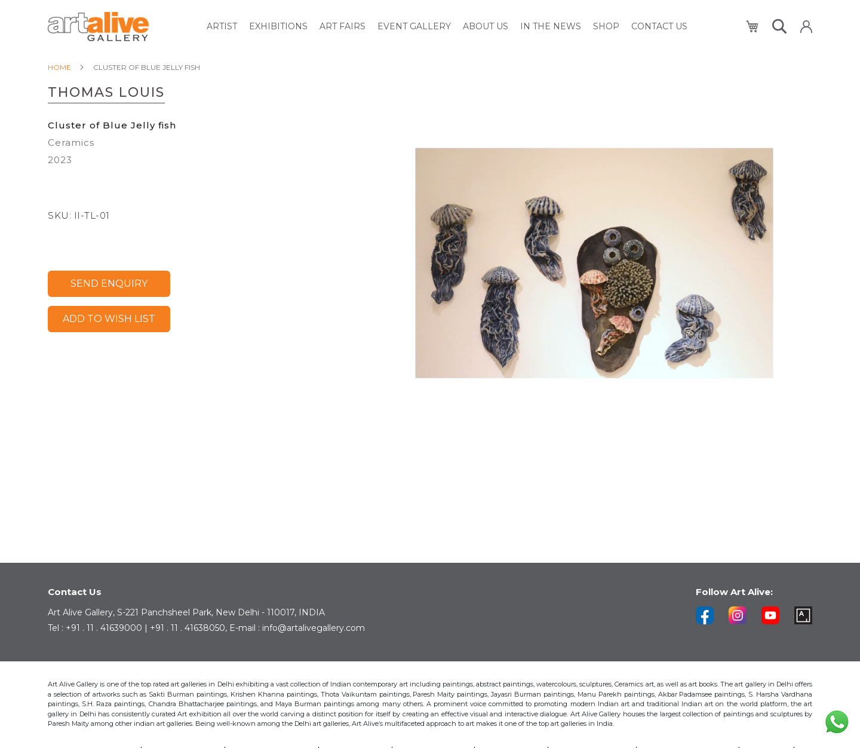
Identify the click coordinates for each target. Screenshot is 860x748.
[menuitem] (222, 27)
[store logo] (98, 26)
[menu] (447, 27)
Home (59, 67)
